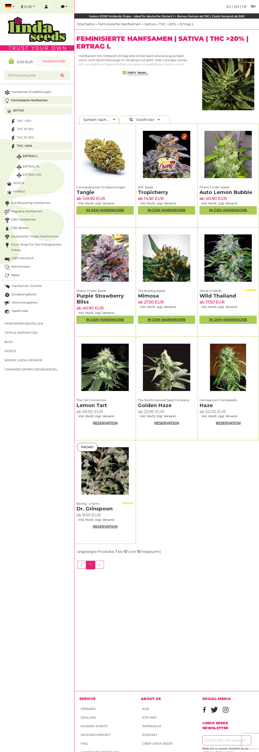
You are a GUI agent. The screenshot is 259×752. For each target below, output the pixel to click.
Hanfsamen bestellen (23, 323)
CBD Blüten (16, 228)
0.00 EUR (21, 61)
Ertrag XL (27, 167)
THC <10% (20, 121)
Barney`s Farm (87, 503)
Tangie (85, 192)
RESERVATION (105, 423)
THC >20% (167, 24)
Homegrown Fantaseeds (218, 400)
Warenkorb (53, 61)
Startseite (85, 24)
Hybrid (15, 192)
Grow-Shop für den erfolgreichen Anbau (32, 247)
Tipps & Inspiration (20, 332)
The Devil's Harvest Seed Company (164, 400)
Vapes (11, 275)
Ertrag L (187, 24)
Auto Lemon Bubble (225, 192)
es (229, 6)
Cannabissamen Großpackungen (101, 187)
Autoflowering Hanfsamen (27, 203)
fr (244, 6)
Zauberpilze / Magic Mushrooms (31, 237)
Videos (10, 351)
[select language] (10, 7)
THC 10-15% (21, 129)
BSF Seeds (145, 187)
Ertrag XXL (28, 175)
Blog (8, 342)
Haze (206, 405)
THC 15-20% (21, 138)
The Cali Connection (91, 400)
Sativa (149, 24)
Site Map (149, 717)
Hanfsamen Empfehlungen (27, 92)
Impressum (151, 726)
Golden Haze (155, 405)
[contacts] (64, 7)
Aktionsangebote (20, 303)
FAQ (84, 743)
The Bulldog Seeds (151, 291)
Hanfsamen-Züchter (22, 286)
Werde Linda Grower (23, 360)
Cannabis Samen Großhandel (31, 369)
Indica (14, 183)
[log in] (46, 7)
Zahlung (88, 717)
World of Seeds (210, 291)
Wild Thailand (217, 296)
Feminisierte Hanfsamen (119, 24)
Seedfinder (145, 120)
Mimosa (148, 296)
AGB (145, 709)
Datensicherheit (95, 735)
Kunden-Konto (94, 726)
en (236, 6)
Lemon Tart (91, 405)
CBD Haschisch (18, 258)
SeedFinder (16, 311)
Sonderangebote (19, 295)
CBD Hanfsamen (19, 220)
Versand (88, 709)
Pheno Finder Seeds (214, 187)
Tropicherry (153, 192)
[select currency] (28, 7)
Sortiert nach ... (97, 120)
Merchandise (16, 267)
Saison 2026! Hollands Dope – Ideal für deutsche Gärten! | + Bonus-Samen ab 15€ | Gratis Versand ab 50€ (167, 16)
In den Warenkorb (105, 210)
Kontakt (149, 735)
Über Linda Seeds (157, 743)
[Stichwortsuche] (33, 75)
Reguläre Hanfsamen (22, 212)
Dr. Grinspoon (94, 509)
